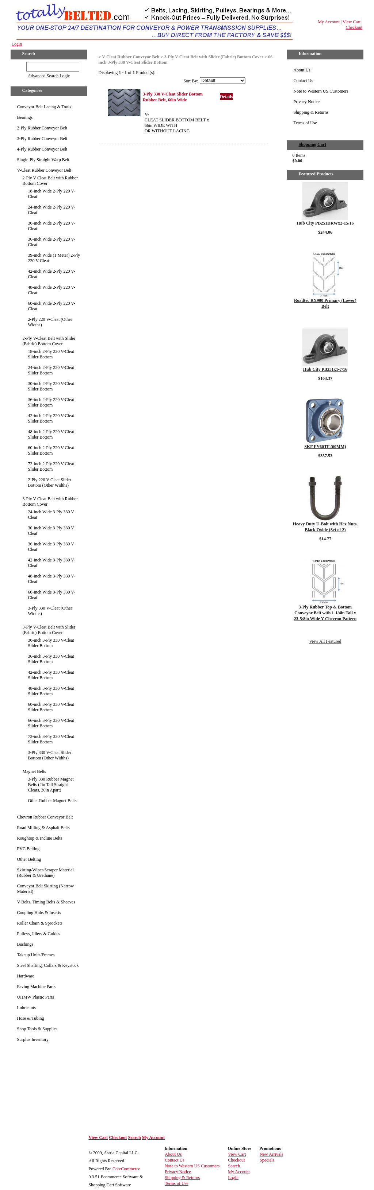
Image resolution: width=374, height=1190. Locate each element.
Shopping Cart (312, 144)
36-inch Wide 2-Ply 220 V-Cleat (51, 242)
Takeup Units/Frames (36, 954)
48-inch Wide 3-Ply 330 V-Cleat (51, 578)
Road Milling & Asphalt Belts (43, 827)
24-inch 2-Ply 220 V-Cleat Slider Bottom (51, 370)
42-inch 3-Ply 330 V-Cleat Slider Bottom (51, 675)
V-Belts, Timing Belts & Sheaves (46, 902)
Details (226, 96)
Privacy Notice (306, 101)
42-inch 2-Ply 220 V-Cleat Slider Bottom (51, 418)
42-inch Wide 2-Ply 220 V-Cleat (51, 274)
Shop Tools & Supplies (37, 1028)
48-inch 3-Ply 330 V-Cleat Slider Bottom (51, 691)
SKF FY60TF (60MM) (325, 446)
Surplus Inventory (33, 1039)
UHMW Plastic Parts (35, 997)
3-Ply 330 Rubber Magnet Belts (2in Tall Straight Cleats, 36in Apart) (51, 785)
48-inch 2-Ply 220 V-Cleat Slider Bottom (51, 434)
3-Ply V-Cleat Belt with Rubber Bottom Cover (50, 501)
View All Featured (325, 641)
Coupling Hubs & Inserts (39, 912)
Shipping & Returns (310, 112)
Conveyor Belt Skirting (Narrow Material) (45, 888)
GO (21, 65)
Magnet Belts (34, 771)
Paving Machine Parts (36, 986)
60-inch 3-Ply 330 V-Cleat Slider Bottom (51, 707)
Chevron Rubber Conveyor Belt (45, 817)
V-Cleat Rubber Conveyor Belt (44, 170)
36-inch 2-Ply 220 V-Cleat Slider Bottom (51, 402)
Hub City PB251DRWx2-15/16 (325, 223)
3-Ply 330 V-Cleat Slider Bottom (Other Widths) (49, 755)
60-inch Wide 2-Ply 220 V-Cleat (51, 306)
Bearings (25, 117)
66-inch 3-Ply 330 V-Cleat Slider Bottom (51, 723)
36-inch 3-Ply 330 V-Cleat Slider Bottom (51, 659)
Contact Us (303, 80)
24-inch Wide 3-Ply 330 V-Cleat (51, 514)
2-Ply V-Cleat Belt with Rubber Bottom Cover (50, 180)
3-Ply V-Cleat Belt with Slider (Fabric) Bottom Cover (49, 630)
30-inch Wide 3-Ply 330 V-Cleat (51, 530)
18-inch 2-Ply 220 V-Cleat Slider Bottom (51, 354)
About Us (301, 70)
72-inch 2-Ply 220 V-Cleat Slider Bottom (51, 466)
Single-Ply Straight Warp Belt (43, 159)
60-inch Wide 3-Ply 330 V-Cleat (51, 595)
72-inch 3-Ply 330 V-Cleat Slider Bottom (51, 739)
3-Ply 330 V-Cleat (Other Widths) (50, 611)
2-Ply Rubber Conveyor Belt (42, 128)
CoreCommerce (126, 1168)
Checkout (354, 27)
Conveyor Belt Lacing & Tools (44, 106)
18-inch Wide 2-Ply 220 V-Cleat (51, 193)
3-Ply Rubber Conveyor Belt (42, 138)
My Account (329, 21)
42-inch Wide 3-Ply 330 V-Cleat (51, 562)
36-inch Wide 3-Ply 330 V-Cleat (51, 546)
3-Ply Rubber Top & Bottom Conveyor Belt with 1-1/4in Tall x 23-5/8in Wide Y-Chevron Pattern (325, 612)
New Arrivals (271, 1154)
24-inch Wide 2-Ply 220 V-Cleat (51, 210)
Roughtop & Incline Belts (39, 838)
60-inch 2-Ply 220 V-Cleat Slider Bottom (51, 450)
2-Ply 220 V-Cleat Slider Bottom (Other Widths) (49, 482)
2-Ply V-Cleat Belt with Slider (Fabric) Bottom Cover (49, 341)
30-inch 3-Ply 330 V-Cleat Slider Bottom (51, 643)
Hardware (25, 976)
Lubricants (26, 1007)
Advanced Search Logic (49, 75)
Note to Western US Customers (320, 91)
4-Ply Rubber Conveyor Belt (42, 149)
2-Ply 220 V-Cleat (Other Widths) (50, 322)
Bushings (25, 944)
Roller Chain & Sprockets (39, 923)
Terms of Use (305, 122)
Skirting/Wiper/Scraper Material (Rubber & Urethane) (45, 872)
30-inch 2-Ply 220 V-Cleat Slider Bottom (51, 386)
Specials (267, 1160)
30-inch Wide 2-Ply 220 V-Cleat (51, 226)
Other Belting (29, 859)
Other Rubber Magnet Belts (52, 800)
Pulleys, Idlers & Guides (38, 933)
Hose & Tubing (30, 1018)
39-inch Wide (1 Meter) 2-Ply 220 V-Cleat (54, 258)
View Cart (351, 21)
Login (17, 44)
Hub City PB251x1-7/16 (325, 369)
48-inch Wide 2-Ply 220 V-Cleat (51, 290)
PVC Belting (28, 848)
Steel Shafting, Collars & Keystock (48, 965)
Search (134, 1137)
